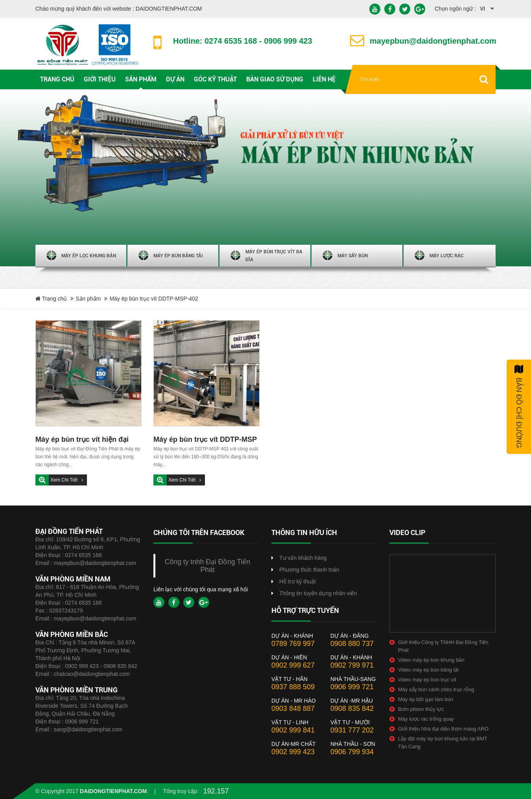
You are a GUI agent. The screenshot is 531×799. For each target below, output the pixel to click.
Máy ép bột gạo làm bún (425, 699)
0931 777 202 (352, 730)
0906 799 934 (352, 752)
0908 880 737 (352, 644)
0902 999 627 (293, 665)
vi (482, 9)
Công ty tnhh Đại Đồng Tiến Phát (207, 566)
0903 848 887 (293, 708)
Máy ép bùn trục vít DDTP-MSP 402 (205, 440)
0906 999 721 (82, 721)
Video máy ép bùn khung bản (431, 660)
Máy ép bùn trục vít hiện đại (82, 439)
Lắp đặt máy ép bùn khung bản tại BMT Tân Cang (442, 742)
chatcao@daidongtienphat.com (92, 674)
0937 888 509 (293, 687)
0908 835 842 (352, 708)
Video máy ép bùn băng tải (428, 670)
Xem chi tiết (64, 480)
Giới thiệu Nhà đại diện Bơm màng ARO (443, 729)
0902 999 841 (293, 730)
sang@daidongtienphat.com (88, 729)
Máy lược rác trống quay (426, 719)
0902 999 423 (293, 752)
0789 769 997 (293, 644)
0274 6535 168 (83, 555)
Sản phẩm (88, 298)
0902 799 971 (352, 665)
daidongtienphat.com (113, 791)
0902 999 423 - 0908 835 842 (101, 666)
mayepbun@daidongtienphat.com (95, 563)
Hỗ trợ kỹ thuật (297, 581)
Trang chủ (51, 298)
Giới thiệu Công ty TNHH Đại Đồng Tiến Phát (443, 646)
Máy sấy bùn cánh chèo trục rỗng (436, 689)
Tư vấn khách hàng (303, 558)
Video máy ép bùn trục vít (427, 680)
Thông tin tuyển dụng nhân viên (318, 593)
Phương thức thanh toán (309, 569)
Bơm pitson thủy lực (421, 709)
